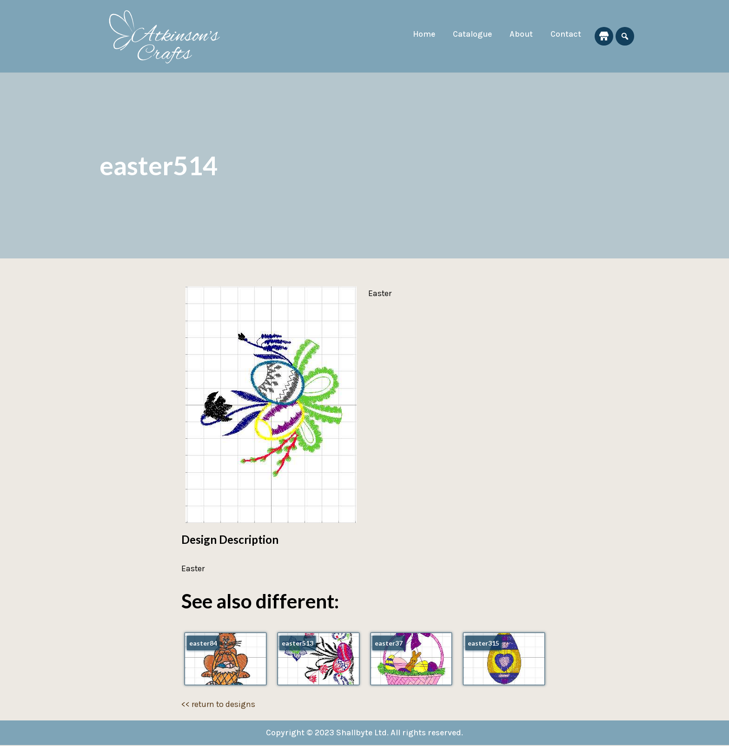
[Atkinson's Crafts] (169, 36)
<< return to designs (218, 705)
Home (421, 34)
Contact (565, 34)
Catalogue (471, 34)
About (520, 34)
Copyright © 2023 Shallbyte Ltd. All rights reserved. (364, 733)
